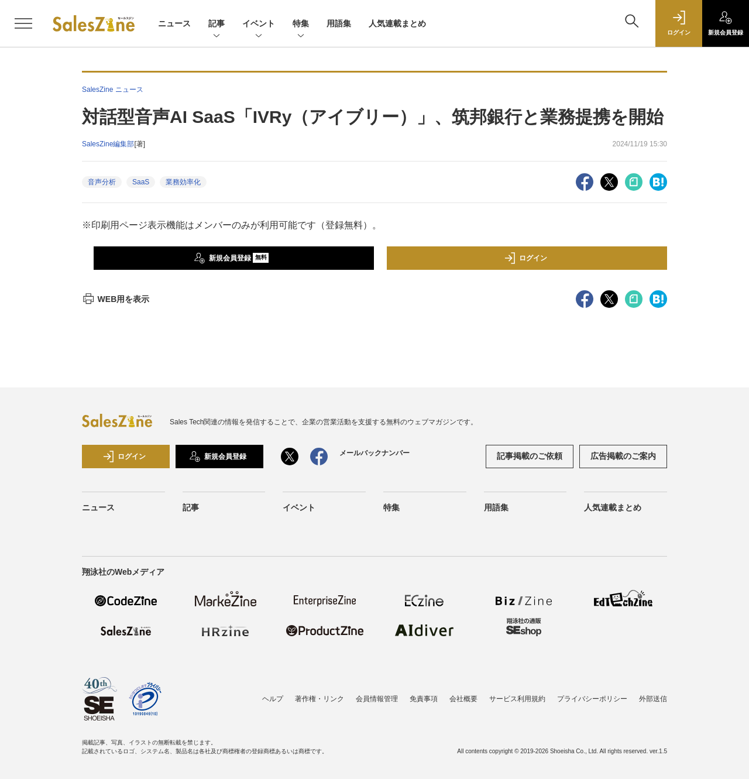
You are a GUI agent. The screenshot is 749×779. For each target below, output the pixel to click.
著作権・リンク (319, 699)
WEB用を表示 (115, 299)
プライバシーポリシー (592, 699)
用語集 (339, 23)
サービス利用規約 (517, 699)
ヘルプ (272, 699)
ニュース (174, 23)
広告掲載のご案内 (623, 456)
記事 (216, 24)
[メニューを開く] (23, 23)
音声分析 (102, 182)
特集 (301, 24)
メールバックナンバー (374, 453)
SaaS (140, 182)
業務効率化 (183, 182)
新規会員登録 (231, 258)
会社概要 (463, 699)
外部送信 (653, 699)
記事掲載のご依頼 (529, 456)
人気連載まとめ (397, 23)
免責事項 (424, 699)
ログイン (525, 258)
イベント (258, 24)
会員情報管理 (377, 699)
